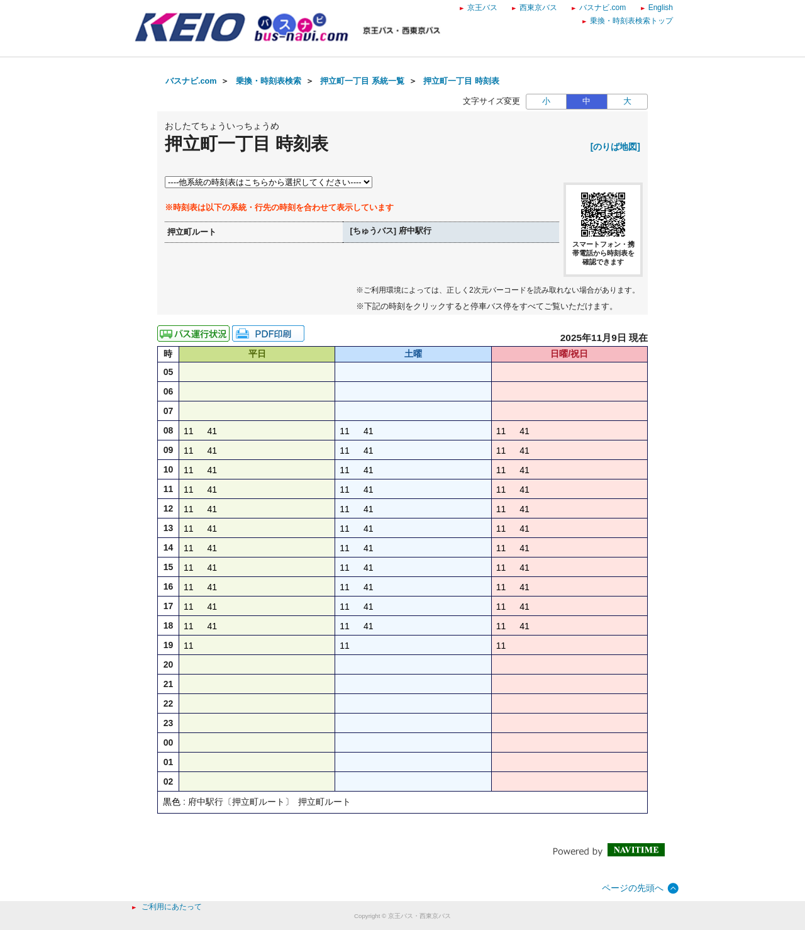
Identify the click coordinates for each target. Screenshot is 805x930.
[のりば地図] (615, 147)
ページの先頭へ (632, 888)
